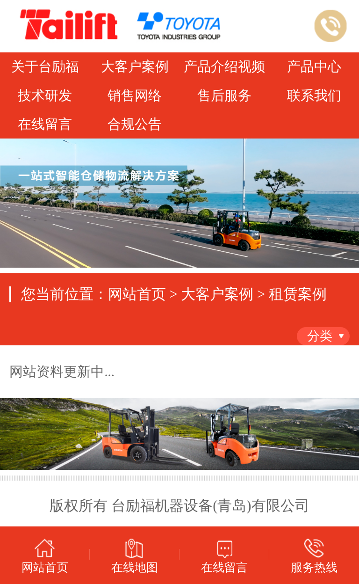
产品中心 (314, 66)
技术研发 (45, 95)
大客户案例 (135, 66)
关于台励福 (45, 66)
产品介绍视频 (224, 66)
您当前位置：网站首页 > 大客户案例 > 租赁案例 (174, 294)
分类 (319, 336)
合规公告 (135, 124)
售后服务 (224, 95)
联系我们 (314, 95)
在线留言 (45, 124)
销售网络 (135, 95)
